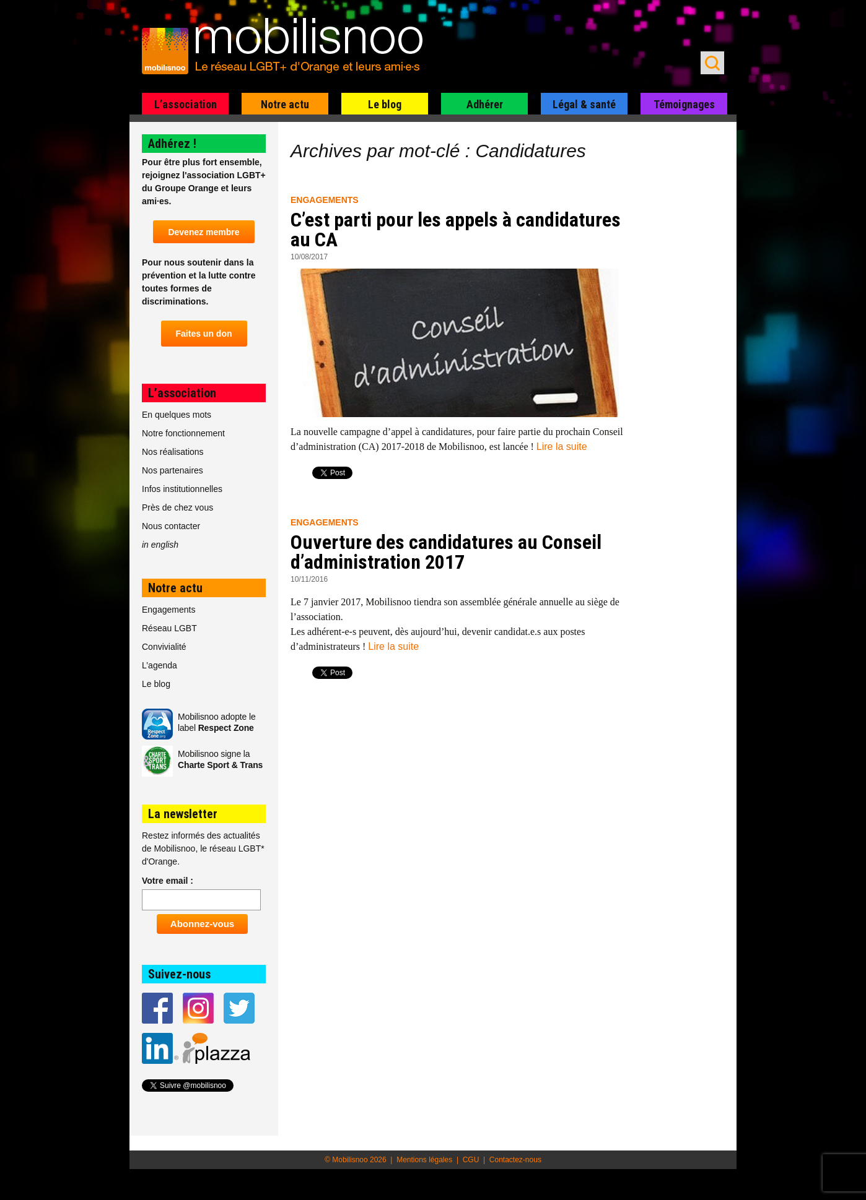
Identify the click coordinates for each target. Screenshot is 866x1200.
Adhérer (484, 104)
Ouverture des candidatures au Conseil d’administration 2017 (446, 552)
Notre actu (285, 104)
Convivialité (164, 647)
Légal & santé (584, 104)
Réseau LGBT (169, 628)
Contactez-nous (515, 1159)
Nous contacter (171, 526)
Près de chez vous (177, 507)
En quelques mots (176, 415)
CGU (471, 1159)
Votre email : (167, 881)
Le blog (384, 104)
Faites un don (204, 334)
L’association (185, 104)
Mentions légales (424, 1159)
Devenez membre (203, 232)
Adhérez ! (172, 143)
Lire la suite (561, 446)
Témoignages (684, 104)
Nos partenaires (172, 470)
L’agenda (159, 665)
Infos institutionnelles (182, 489)
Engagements (325, 200)
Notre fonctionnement (183, 433)
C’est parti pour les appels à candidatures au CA (456, 229)
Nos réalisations (173, 452)
